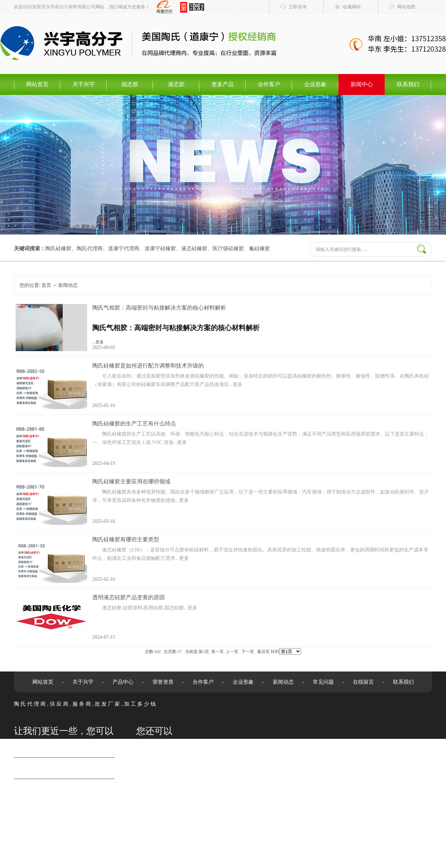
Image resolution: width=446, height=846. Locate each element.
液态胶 (176, 84)
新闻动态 (68, 285)
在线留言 (363, 682)
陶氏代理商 (90, 248)
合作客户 (269, 84)
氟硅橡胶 (259, 248)
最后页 (263, 651)
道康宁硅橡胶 (160, 248)
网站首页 (37, 84)
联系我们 (408, 84)
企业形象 (315, 84)
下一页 (247, 651)
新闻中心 (362, 84)
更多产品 (223, 84)
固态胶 (130, 84)
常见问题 (323, 682)
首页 (46, 285)
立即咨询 (298, 6)
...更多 (261, 327)
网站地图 (406, 6)
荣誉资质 (163, 682)
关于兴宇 (83, 84)
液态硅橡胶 (194, 248)
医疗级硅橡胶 (228, 248)
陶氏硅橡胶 (58, 248)
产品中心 (123, 682)
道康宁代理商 (123, 248)
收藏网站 (352, 6)
